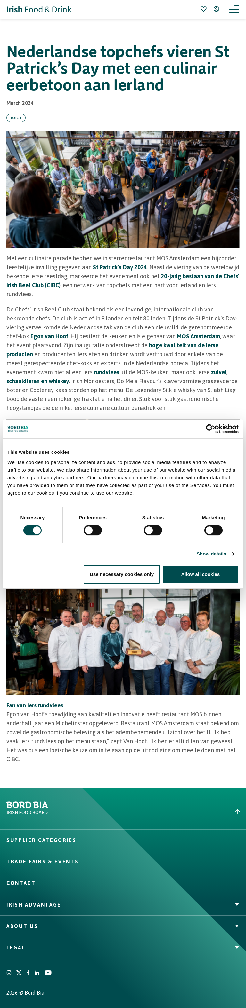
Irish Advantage (123, 905)
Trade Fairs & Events (42, 861)
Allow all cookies (200, 574)
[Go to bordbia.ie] (64, 811)
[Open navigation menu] (234, 9)
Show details (211, 553)
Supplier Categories (41, 840)
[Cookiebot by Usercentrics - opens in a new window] (211, 429)
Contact (21, 883)
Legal (123, 947)
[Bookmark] (203, 9)
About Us (123, 926)
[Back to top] (184, 811)
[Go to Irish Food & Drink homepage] (39, 9)
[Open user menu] (216, 9)
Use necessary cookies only (122, 574)
